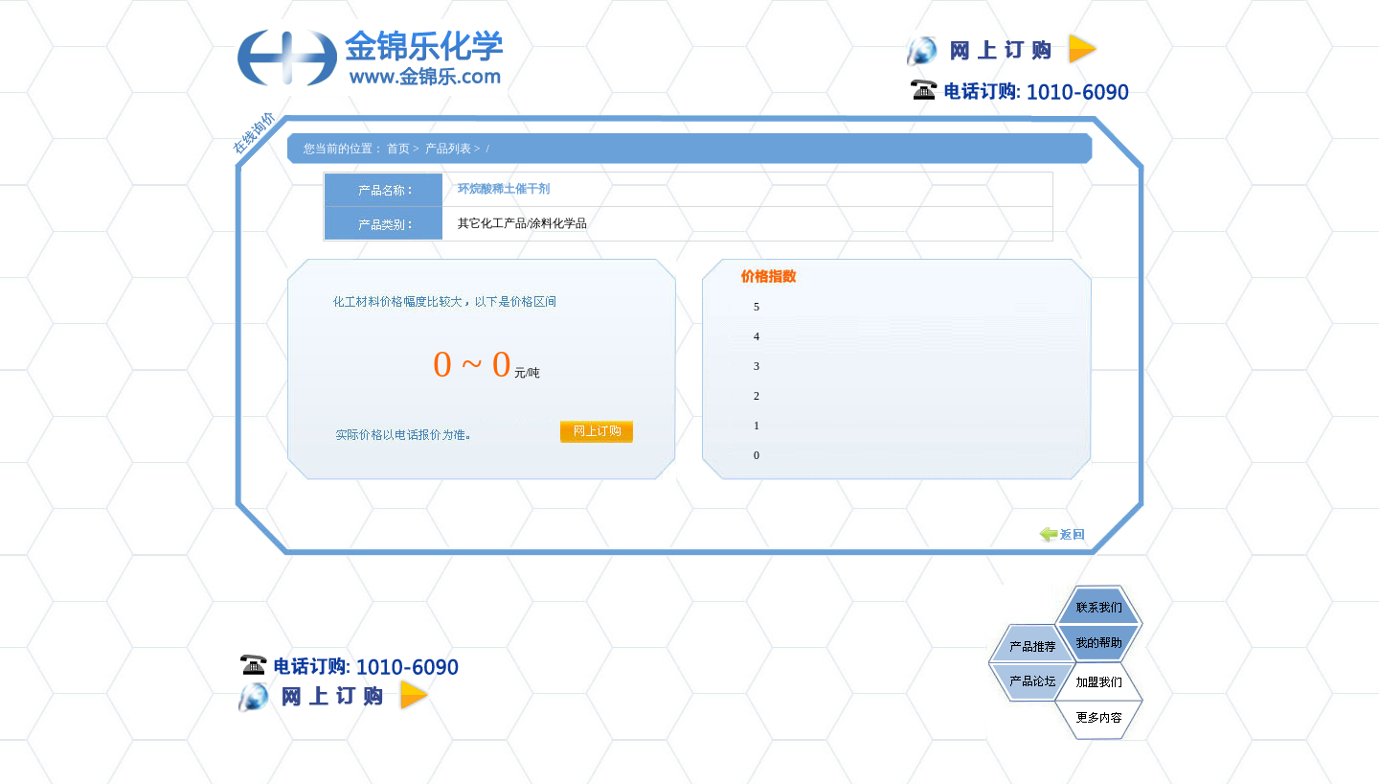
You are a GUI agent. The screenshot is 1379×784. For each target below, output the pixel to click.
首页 (398, 148)
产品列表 (448, 148)
